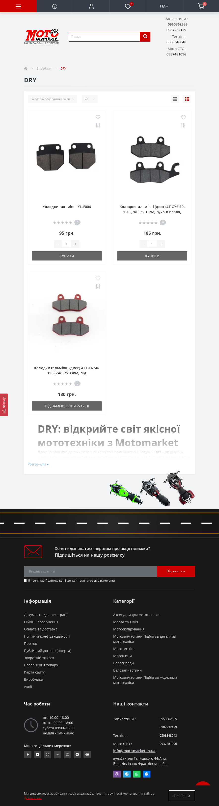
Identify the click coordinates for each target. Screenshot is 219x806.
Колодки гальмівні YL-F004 (66, 206)
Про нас (31, 643)
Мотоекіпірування (128, 629)
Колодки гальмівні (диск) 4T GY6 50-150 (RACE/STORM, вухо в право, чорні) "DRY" (152, 211)
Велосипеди (123, 663)
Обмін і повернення (41, 622)
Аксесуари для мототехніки (136, 614)
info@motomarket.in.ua (134, 750)
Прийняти (182, 795)
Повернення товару (41, 665)
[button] (91, 6)
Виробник (44, 68)
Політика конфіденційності (65, 580)
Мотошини (122, 655)
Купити (67, 256)
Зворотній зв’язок (39, 657)
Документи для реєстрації (46, 614)
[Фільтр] (4, 404)
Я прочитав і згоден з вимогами (71, 580)
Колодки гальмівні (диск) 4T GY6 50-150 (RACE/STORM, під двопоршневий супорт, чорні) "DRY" (67, 373)
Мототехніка (124, 648)
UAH (164, 6)
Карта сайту (34, 672)
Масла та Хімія (125, 622)
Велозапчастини (127, 670)
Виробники (33, 679)
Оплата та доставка (40, 629)
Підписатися (176, 571)
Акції (28, 686)
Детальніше (33, 798)
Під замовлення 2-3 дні (67, 406)
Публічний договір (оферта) (47, 650)
